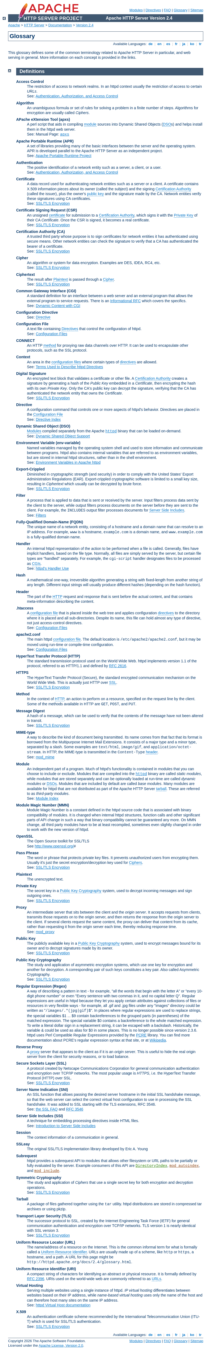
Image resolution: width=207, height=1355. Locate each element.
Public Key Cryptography (80, 891)
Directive (43, 317)
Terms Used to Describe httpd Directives (69, 367)
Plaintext (60, 279)
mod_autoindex (184, 1166)
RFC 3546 (74, 1109)
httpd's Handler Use (52, 568)
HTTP (57, 596)
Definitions (32, 71)
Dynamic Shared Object (37, 426)
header (151, 752)
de (150, 44)
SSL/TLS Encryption (53, 203)
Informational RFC (125, 301)
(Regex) (59, 986)
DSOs (52, 783)
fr (176, 44)
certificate (57, 215)
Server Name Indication (37, 1089)
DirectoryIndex (151, 1166)
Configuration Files (51, 334)
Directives (153, 10)
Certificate (25, 179)
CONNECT (25, 340)
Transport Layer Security (38, 1216)
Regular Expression (34, 986)
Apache (14, 25)
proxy (34, 1052)
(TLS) (66, 1216)
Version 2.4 (85, 25)
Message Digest (30, 711)
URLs (156, 1279)
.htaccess (24, 608)
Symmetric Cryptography (38, 1177)
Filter (20, 495)
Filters (41, 515)
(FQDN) (76, 522)
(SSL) (61, 1063)
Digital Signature (31, 373)
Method (23, 694)
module (90, 124)
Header (22, 592)
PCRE (141, 1035)
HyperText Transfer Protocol (41, 656)
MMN (63, 805)
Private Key (183, 215)
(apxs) (64, 119)
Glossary (180, 10)
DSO (167, 124)
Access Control (30, 81)
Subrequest (26, 1156)
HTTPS (22, 672)
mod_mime (45, 757)
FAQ (167, 10)
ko (192, 44)
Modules (136, 10)
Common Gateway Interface (41, 291)
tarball (161, 789)
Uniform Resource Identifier (64, 1252)
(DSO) (65, 426)
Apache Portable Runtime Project (63, 156)
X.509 (21, 1312)
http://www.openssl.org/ (54, 846)
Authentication (29, 162)
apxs (64, 134)
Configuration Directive (37, 312)
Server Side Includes (166, 510)
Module (22, 764)
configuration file (44, 613)
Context (23, 357)
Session (23, 1132)
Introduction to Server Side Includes (66, 1126)
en (159, 44)
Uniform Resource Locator (40, 1242)
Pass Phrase (27, 853)
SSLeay (23, 1144)
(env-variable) (68, 443)
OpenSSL (24, 836)
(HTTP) (74, 656)
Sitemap (196, 10)
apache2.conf (28, 634)
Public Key (26, 938)
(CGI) (71, 291)
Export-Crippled (30, 469)
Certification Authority (173, 189)
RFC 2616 (117, 666)
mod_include (46, 1171)
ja (183, 44)
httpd (111, 431)
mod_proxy (45, 932)
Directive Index (48, 419)
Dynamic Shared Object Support (63, 436)
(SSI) (58, 1116)
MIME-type (25, 732)
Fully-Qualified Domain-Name (42, 522)
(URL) (70, 1242)
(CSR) (72, 210)
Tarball (22, 1199)
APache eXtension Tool (37, 119)
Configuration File (32, 324)
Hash (20, 575)
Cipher (22, 258)
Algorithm (25, 103)
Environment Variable (35, 443)
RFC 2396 (35, 1279)
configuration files (66, 362)
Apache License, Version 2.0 (61, 1345)
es (168, 44)
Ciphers (135, 862)
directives (128, 362)
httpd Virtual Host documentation (63, 1305)
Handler (23, 544)
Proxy (21, 907)
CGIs (36, 563)
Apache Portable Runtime (39, 141)
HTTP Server (34, 25)
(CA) (61, 231)
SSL (112, 682)
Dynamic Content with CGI (58, 306)
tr (200, 44)
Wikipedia (158, 1040)
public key (95, 194)
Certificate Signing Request (40, 210)
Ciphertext (25, 274)
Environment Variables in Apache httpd (68, 462)
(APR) (68, 141)
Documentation (60, 25)
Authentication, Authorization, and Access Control (77, 96)
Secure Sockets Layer (36, 1063)
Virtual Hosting (29, 1285)
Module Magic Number (36, 805)
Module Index (47, 798)
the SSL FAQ (47, 1109)
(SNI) (63, 1089)
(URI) (71, 1269)
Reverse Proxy (29, 1047)
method (49, 345)
